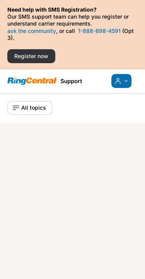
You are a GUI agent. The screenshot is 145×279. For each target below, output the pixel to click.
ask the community (31, 31)
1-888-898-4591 (99, 31)
